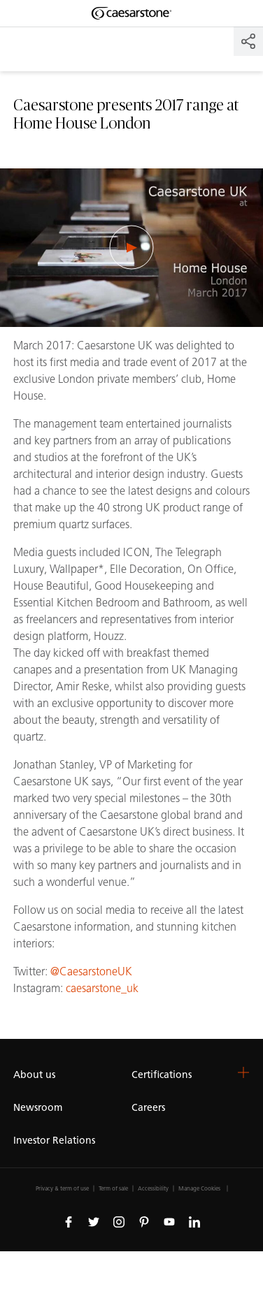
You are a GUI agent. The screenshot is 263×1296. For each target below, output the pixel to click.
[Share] (248, 41)
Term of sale (113, 1188)
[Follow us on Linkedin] (194, 1222)
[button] (243, 1072)
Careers (148, 1108)
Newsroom (37, 1108)
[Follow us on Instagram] (119, 1222)
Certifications (162, 1075)
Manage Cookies (199, 1188)
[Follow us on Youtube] (169, 1222)
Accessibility (153, 1188)
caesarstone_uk (102, 988)
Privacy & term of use (62, 1188)
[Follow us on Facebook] (68, 1222)
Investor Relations (54, 1140)
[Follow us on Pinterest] (144, 1222)
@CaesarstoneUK (91, 971)
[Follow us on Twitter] (93, 1222)
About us (34, 1075)
